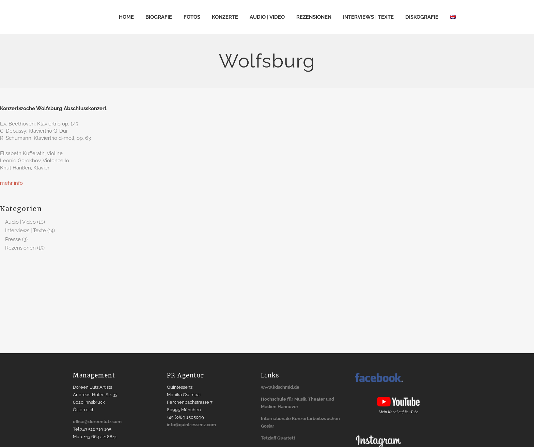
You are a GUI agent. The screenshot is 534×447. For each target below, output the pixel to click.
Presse (13, 239)
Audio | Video (20, 222)
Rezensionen (20, 248)
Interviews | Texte (25, 230)
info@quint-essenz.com (191, 424)
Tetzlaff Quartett (278, 438)
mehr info (11, 183)
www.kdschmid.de (280, 387)
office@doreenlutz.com (97, 421)
